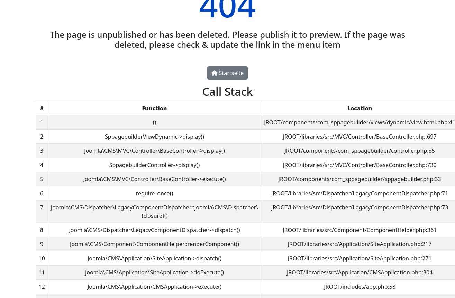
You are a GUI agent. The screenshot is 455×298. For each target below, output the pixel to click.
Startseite (227, 73)
